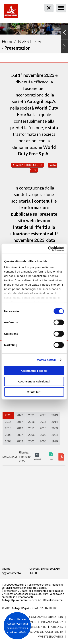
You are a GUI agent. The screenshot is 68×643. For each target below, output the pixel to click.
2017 (20, 421)
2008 (8, 434)
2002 (20, 441)
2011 (31, 428)
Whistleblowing (50, 636)
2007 (20, 434)
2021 (31, 415)
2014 (54, 421)
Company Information (46, 616)
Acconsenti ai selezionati (34, 381)
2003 (8, 441)
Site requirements (32, 626)
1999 (54, 441)
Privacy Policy (52, 621)
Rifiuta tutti (34, 392)
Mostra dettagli (46, 359)
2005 (43, 434)
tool (46, 14)
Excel (51, 454)
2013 (8, 428)
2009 (54, 428)
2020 (43, 415)
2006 (31, 434)
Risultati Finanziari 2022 (25, 457)
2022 (20, 415)
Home (7, 41)
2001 (31, 441)
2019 (54, 415)
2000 (43, 441)
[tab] (8, 415)
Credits (57, 626)
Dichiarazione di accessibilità (40, 631)
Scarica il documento (27, 165)
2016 (31, 421)
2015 (43, 421)
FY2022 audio (37, 455)
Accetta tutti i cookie (34, 370)
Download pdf (61, 457)
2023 (8, 415)
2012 (20, 428)
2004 (54, 434)
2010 (43, 428)
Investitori (30, 41)
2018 (8, 421)
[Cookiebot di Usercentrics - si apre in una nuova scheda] (48, 248)
